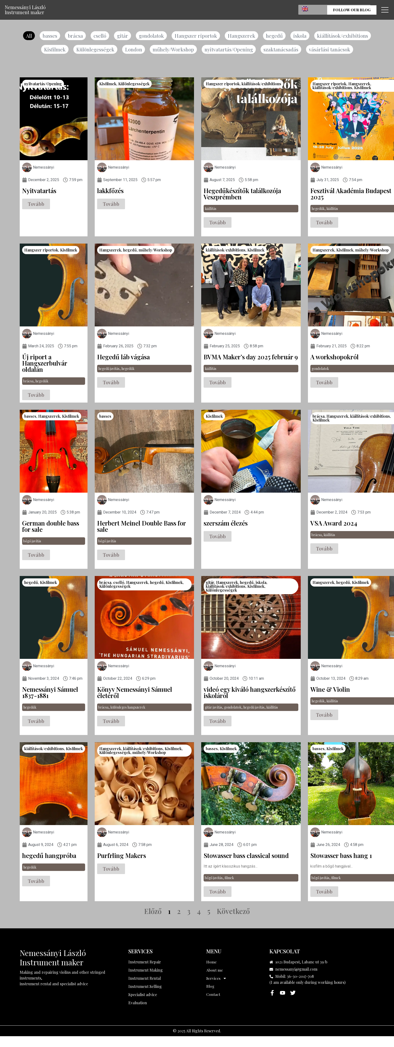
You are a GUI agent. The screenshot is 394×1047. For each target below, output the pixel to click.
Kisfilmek (54, 49)
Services (216, 979)
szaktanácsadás (281, 49)
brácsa (74, 35)
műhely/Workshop (173, 49)
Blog (210, 986)
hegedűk (318, 209)
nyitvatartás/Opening (229, 49)
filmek (229, 878)
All (28, 35)
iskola (300, 35)
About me (214, 970)
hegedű (274, 35)
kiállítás (210, 209)
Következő (233, 911)
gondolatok (151, 35)
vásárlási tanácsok (330, 49)
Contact (213, 995)
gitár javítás (213, 707)
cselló (99, 35)
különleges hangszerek (127, 707)
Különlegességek (94, 49)
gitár (121, 35)
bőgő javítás (32, 541)
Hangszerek (242, 35)
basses (49, 35)
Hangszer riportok (196, 35)
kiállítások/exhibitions (343, 35)
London (133, 49)
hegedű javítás (108, 369)
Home (211, 962)
